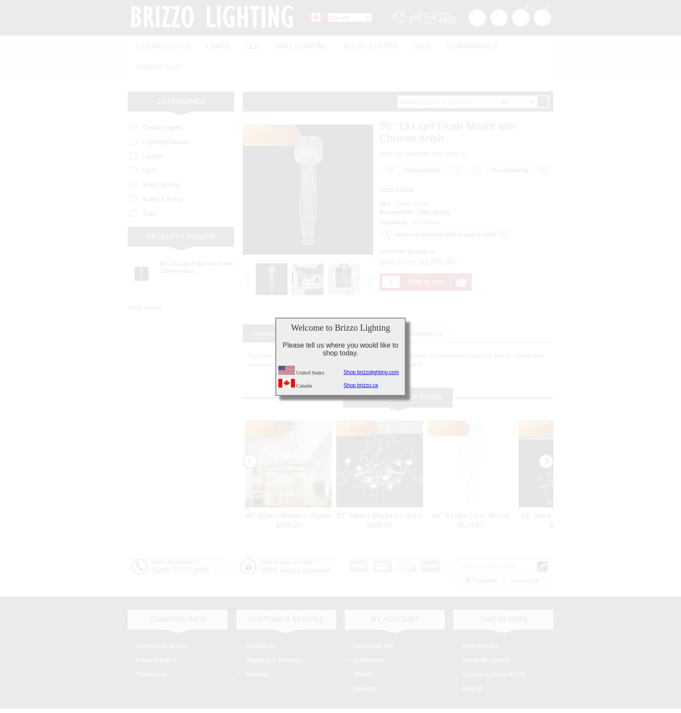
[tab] (267, 308)
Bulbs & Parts (360, 44)
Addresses (369, 634)
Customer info (374, 620)
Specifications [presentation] (322, 308)
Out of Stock (259, 398)
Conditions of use (161, 620)
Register (477, 17)
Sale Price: (398, 237)
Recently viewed (485, 634)
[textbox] (466, 76)
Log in (499, 17)
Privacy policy (156, 634)
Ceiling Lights (162, 44)
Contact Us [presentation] (426, 308)
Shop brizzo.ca (361, 385)
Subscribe (485, 555)
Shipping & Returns (273, 634)
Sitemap (257, 649)
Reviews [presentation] (376, 308)
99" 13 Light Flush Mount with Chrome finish (197, 242)
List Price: (393, 226)
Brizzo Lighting (145, 282)
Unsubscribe (525, 555)
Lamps (214, 44)
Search (472, 663)
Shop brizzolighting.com (371, 372)
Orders (364, 649)
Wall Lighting (293, 44)
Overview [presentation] (267, 308)
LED (247, 44)
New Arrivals (458, 44)
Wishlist (365, 663)
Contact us (519, 44)
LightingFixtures (166, 116)
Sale (410, 44)
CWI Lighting (434, 187)
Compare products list (494, 649)
